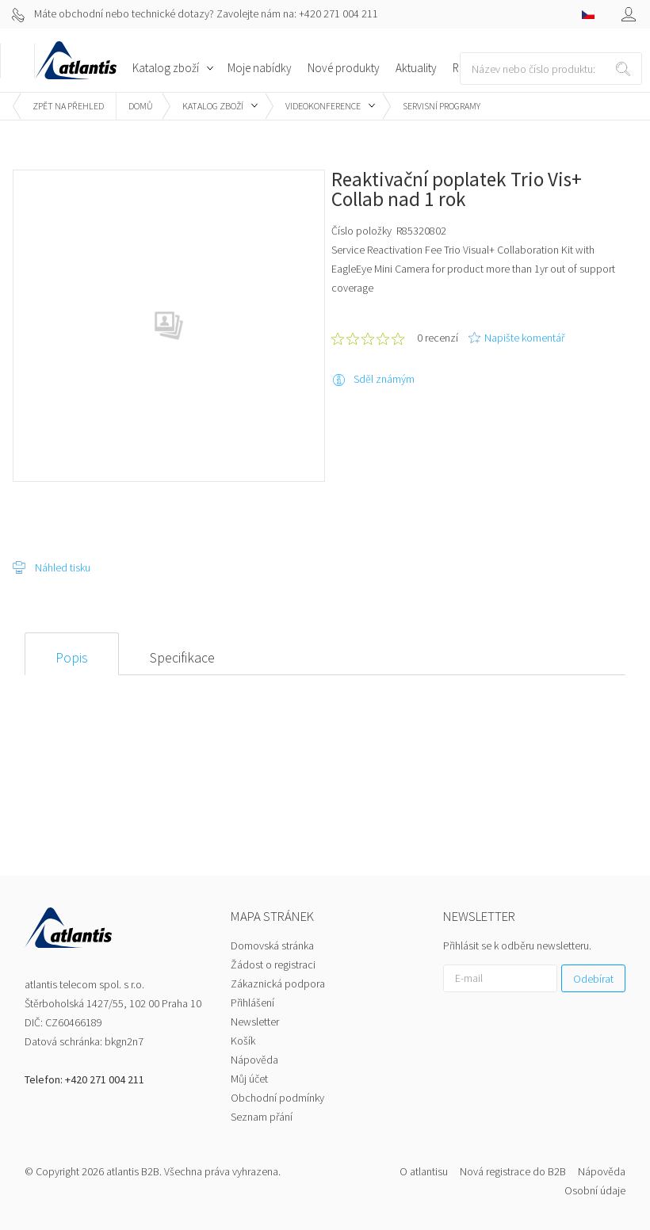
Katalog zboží (212, 106)
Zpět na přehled (68, 106)
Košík (243, 1040)
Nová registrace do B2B (513, 1171)
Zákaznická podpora (278, 983)
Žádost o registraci (273, 964)
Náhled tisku (62, 567)
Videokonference (323, 106)
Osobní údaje (594, 1190)
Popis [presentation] (71, 657)
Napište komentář (524, 337)
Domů (140, 106)
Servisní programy (441, 106)
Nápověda (254, 1059)
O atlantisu (424, 1171)
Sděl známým (384, 379)
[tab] (72, 653)
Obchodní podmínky (277, 1098)
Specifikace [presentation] (182, 657)
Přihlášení (252, 1002)
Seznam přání (261, 1117)
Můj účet (249, 1078)
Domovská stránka (272, 945)
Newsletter (255, 1021)
